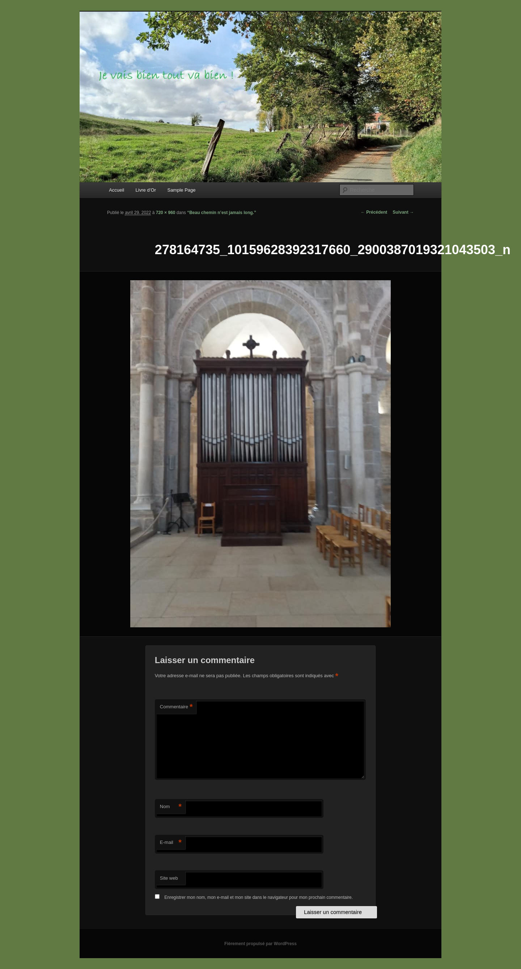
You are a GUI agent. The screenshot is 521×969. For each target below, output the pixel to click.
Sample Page (181, 190)
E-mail (171, 842)
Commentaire (176, 707)
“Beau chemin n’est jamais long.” (221, 212)
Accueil (116, 190)
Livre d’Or (146, 190)
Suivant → (403, 212)
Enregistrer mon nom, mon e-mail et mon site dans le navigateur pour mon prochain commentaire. (258, 897)
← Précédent (374, 212)
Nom (171, 807)
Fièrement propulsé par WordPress (260, 943)
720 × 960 (165, 212)
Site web (169, 878)
